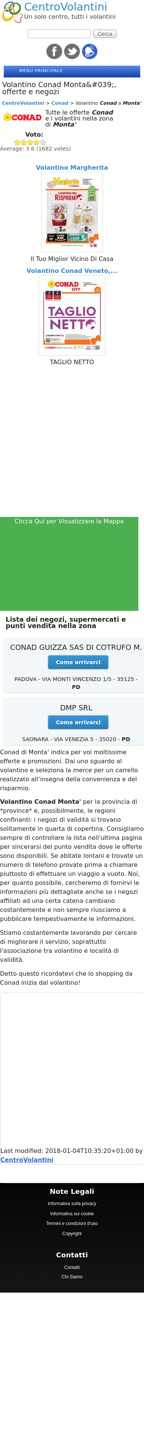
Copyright (71, 1233)
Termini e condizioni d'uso (72, 1223)
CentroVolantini (65, 6)
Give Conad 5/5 (43, 142)
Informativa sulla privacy (72, 1203)
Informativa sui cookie (72, 1213)
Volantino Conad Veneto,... (72, 270)
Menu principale (41, 70)
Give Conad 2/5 (24, 142)
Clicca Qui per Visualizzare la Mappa (69, 521)
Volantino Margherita (72, 167)
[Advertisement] (70, 442)
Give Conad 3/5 (30, 142)
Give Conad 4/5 (37, 142)
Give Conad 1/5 (17, 142)
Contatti (72, 1267)
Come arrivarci (78, 662)
